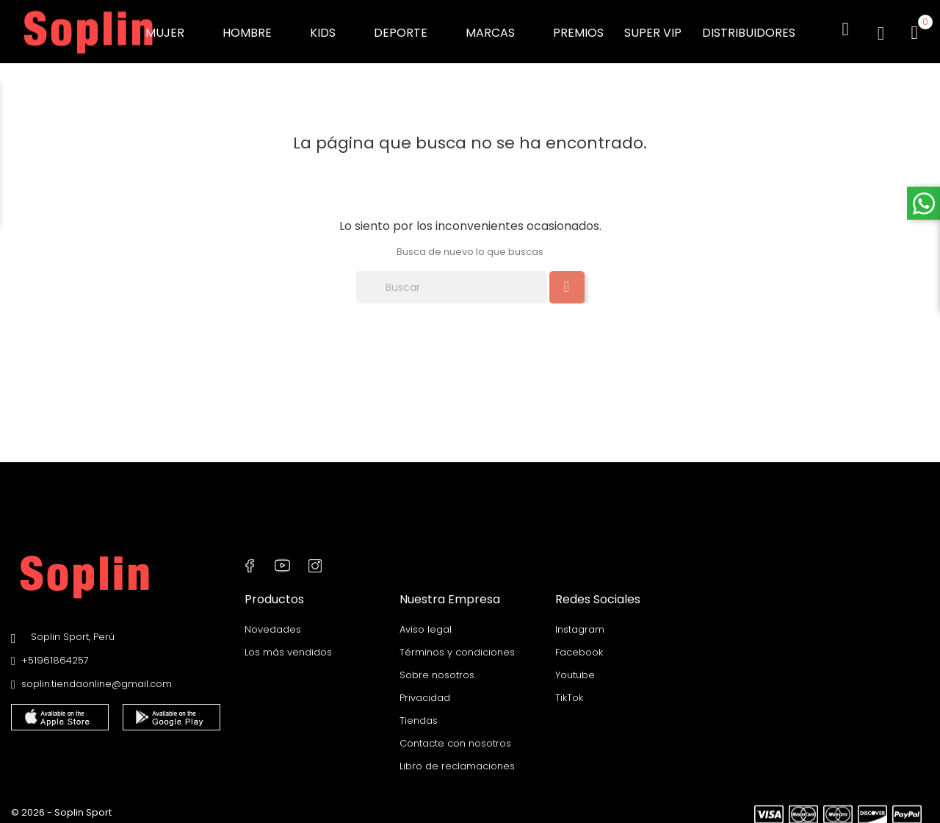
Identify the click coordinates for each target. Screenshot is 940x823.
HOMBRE (256, 29)
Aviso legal (426, 621)
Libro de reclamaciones (457, 758)
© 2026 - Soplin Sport (61, 804)
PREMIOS (578, 29)
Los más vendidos (288, 644)
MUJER (173, 29)
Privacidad (425, 690)
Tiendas (419, 712)
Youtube (575, 667)
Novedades (273, 621)
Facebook (579, 644)
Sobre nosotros (437, 667)
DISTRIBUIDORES (748, 29)
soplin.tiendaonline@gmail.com (96, 677)
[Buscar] (451, 281)
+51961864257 (55, 654)
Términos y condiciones (457, 644)
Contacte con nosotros (455, 735)
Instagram (579, 621)
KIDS (331, 29)
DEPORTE (409, 29)
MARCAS (499, 29)
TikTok (569, 690)
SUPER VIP (653, 29)
